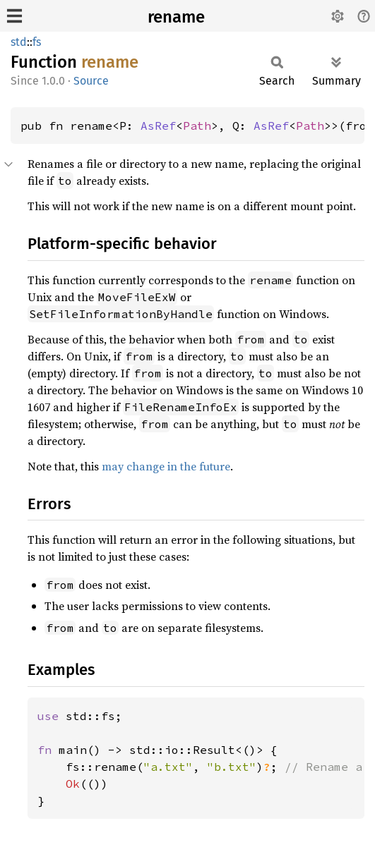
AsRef (158, 125)
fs (36, 42)
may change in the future (166, 466)
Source (91, 80)
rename (176, 17)
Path (197, 125)
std (19, 42)
